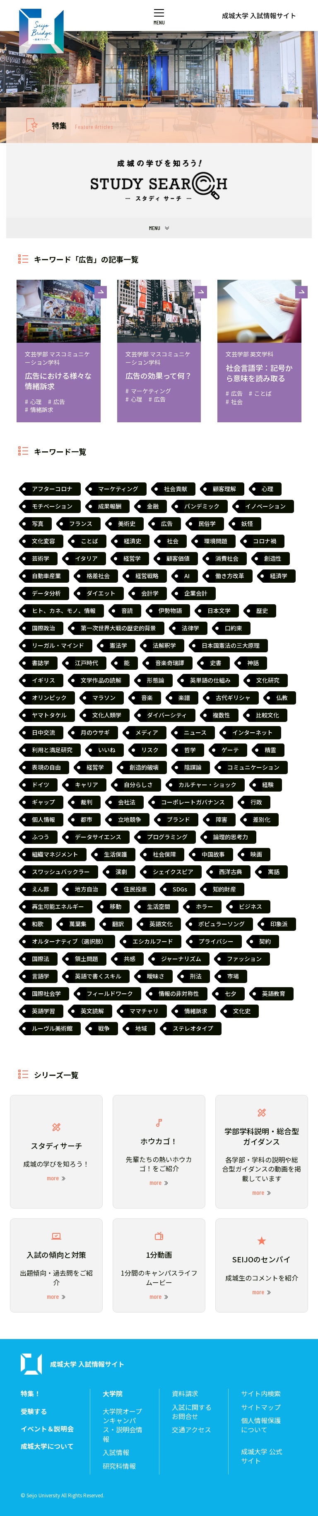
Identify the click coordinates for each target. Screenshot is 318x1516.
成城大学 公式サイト (261, 1456)
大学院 (113, 1393)
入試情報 (116, 1452)
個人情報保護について (261, 1425)
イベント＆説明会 (47, 1429)
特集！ (31, 1393)
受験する (34, 1411)
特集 (82, 125)
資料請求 (185, 1393)
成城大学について (47, 1446)
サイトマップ (261, 1407)
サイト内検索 (261, 1393)
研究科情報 (119, 1466)
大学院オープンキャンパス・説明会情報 (122, 1425)
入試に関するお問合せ (192, 1411)
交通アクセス (191, 1429)
